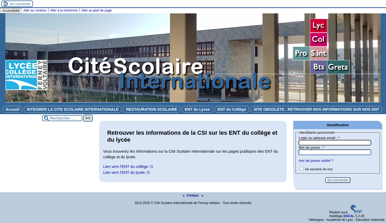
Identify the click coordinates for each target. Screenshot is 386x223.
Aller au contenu (35, 10)
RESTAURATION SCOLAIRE (151, 109)
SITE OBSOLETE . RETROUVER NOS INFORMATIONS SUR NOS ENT (316, 109)
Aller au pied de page (96, 10)
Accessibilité (11, 11)
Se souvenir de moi (319, 169)
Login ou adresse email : (319, 138)
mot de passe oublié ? (316, 161)
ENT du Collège (232, 109)
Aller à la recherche (64, 10)
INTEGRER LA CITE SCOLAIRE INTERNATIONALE (72, 109)
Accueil (12, 109)
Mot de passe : (311, 147)
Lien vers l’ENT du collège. (126, 166)
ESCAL (348, 216)
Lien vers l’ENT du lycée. (124, 172)
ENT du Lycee (197, 109)
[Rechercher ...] (62, 118)
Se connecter (20, 4)
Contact (191, 195)
